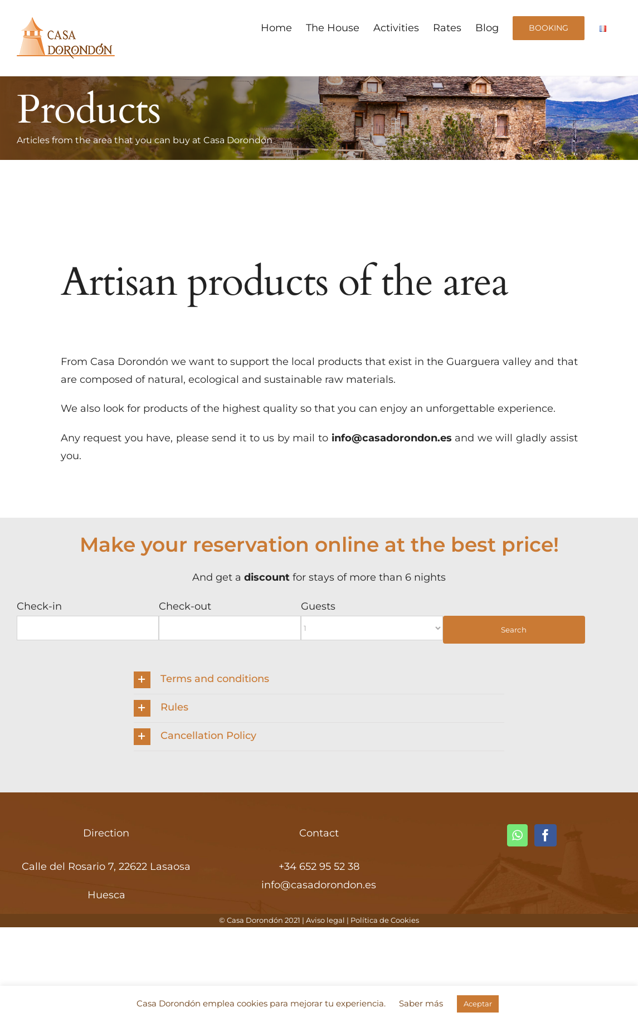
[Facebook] (545, 835)
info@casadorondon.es (318, 885)
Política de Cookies (384, 920)
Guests (318, 606)
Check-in (39, 606)
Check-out (185, 606)
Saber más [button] (421, 1003)
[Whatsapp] (517, 835)
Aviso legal (325, 920)
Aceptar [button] (478, 1003)
